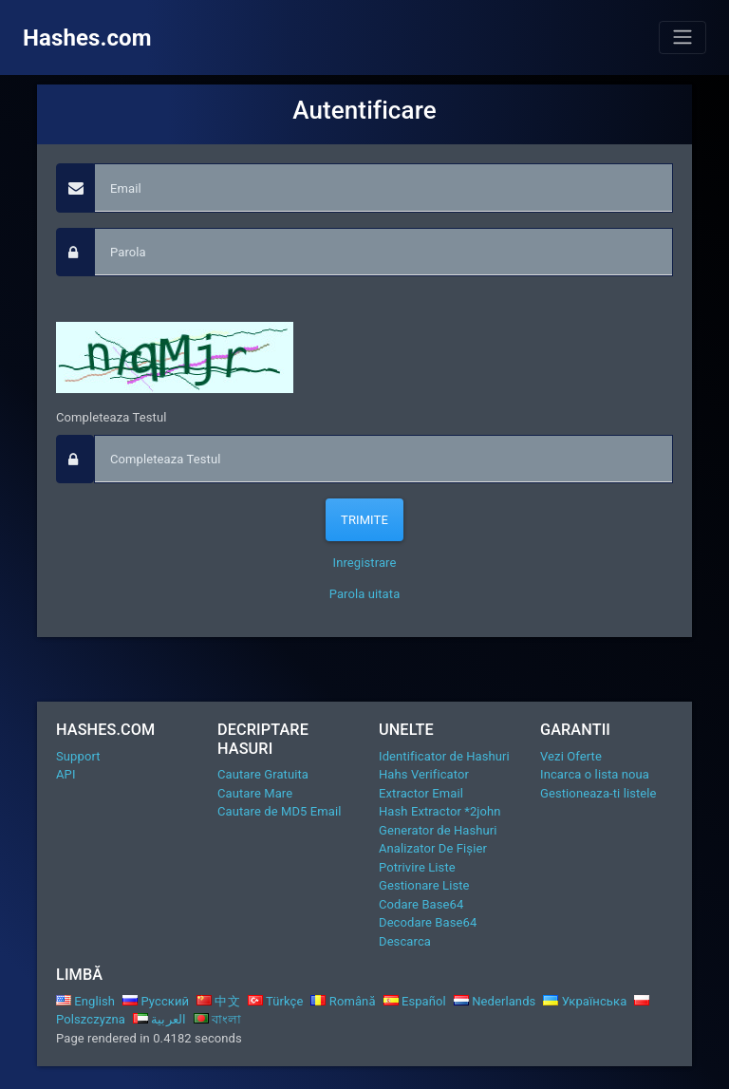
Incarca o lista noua (594, 774)
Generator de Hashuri (438, 830)
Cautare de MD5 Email (279, 811)
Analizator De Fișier (433, 848)
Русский (155, 1001)
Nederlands (495, 1001)
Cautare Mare (254, 793)
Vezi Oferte (571, 756)
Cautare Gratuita (262, 774)
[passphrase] (383, 252)
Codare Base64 (421, 904)
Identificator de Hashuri (444, 756)
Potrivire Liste (417, 867)
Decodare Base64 (428, 922)
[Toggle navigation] (682, 37)
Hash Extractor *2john (440, 811)
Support (78, 756)
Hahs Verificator (424, 774)
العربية (159, 1019)
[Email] (383, 188)
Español (414, 1001)
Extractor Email (421, 793)
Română (342, 1001)
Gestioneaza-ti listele (598, 793)
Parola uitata (365, 594)
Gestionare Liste (424, 885)
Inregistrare (365, 562)
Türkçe (276, 1001)
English (85, 1001)
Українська (584, 1001)
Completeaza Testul (111, 417)
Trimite (364, 520)
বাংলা (218, 1019)
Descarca (405, 941)
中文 (218, 1001)
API (66, 774)
